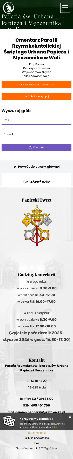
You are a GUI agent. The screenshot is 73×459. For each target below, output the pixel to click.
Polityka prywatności (36, 438)
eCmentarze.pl (36, 432)
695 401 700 (40, 405)
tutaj (54, 427)
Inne (36, 443)
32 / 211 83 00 (43, 399)
